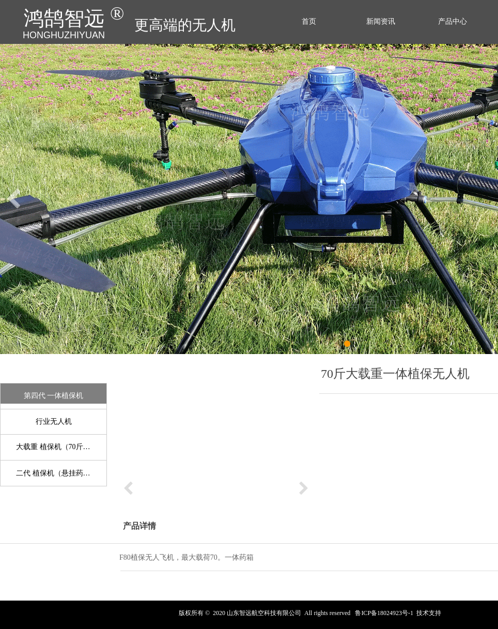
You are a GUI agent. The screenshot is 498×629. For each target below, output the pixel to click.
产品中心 (452, 21)
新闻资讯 (380, 21)
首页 (309, 21)
